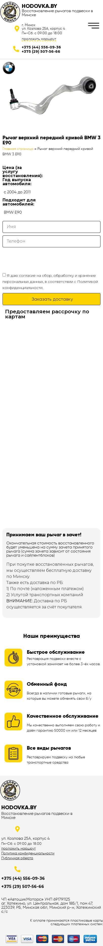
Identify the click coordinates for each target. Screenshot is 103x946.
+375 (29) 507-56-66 (41, 51)
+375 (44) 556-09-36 (41, 47)
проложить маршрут (39, 39)
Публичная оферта (17, 858)
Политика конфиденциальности (27, 853)
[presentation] (41, 260)
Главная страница (18, 149)
